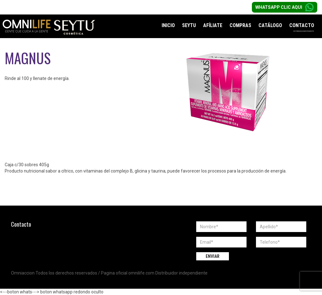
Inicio (168, 25)
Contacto (301, 25)
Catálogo (270, 25)
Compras (240, 25)
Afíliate (212, 25)
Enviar (212, 256)
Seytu (189, 25)
